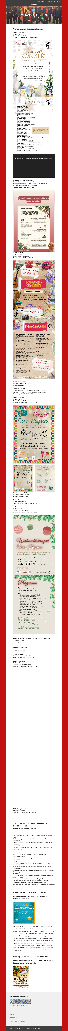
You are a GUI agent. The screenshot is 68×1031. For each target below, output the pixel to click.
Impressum (13, 1018)
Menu (35, 4)
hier (32, 928)
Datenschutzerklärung (17, 1021)
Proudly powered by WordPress (17, 1028)
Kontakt (12, 1014)
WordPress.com (37, 1028)
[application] (34, 166)
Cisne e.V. (26, 183)
